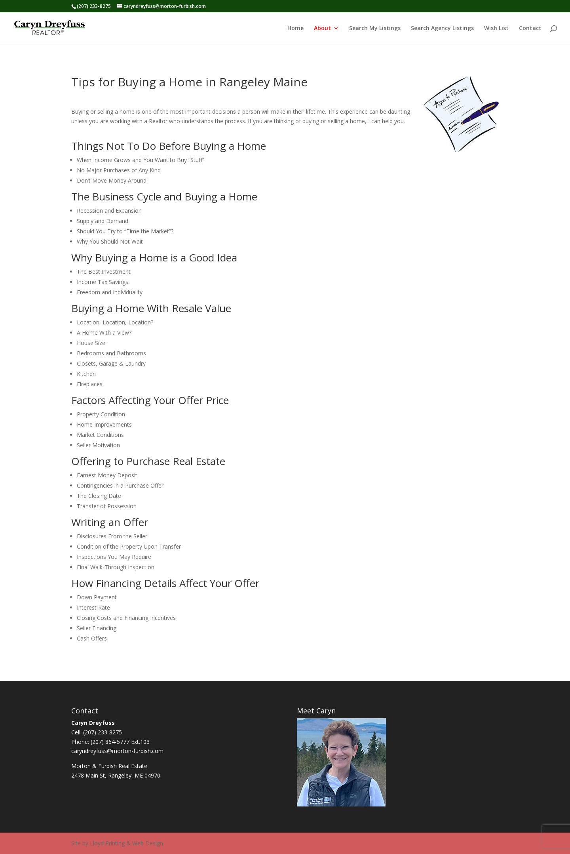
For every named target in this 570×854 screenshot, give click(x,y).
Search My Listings (375, 28)
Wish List (496, 28)
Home (295, 28)
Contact (530, 28)
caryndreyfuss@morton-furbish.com (117, 751)
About (322, 28)
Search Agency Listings (442, 28)
